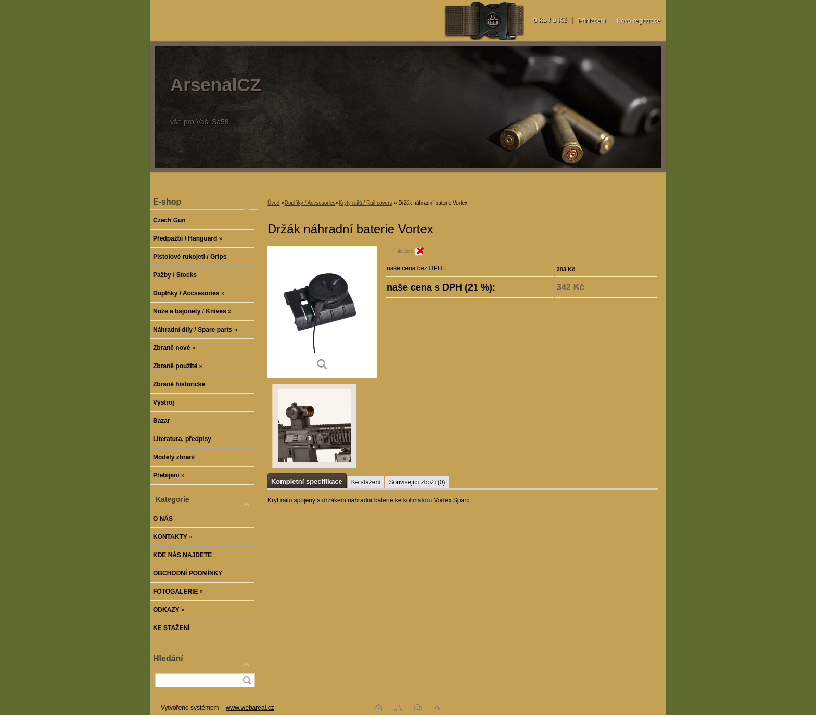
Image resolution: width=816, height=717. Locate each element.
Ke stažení (366, 482)
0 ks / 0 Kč (550, 20)
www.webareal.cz (250, 707)
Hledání (168, 658)
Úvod (273, 203)
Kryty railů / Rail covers (365, 203)
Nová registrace (638, 20)
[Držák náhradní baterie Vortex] (322, 312)
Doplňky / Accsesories (310, 203)
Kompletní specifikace (306, 481)
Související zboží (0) (417, 482)
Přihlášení (592, 20)
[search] (246, 680)
